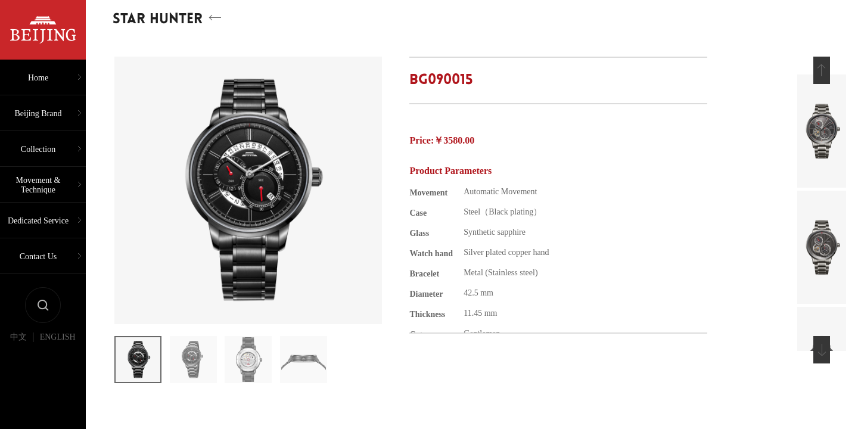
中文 (18, 337)
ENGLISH (58, 337)
